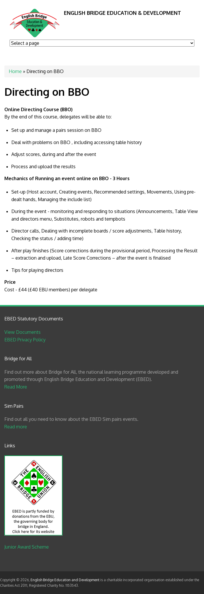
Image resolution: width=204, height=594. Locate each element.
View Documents (22, 332)
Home (15, 71)
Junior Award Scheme (26, 547)
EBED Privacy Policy (25, 340)
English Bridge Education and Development (65, 580)
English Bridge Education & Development (122, 13)
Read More (15, 387)
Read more (15, 427)
